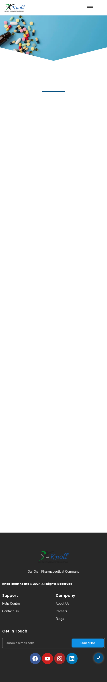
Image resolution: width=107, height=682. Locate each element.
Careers (61, 611)
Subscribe (87, 643)
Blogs (60, 619)
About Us (62, 603)
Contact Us (10, 611)
